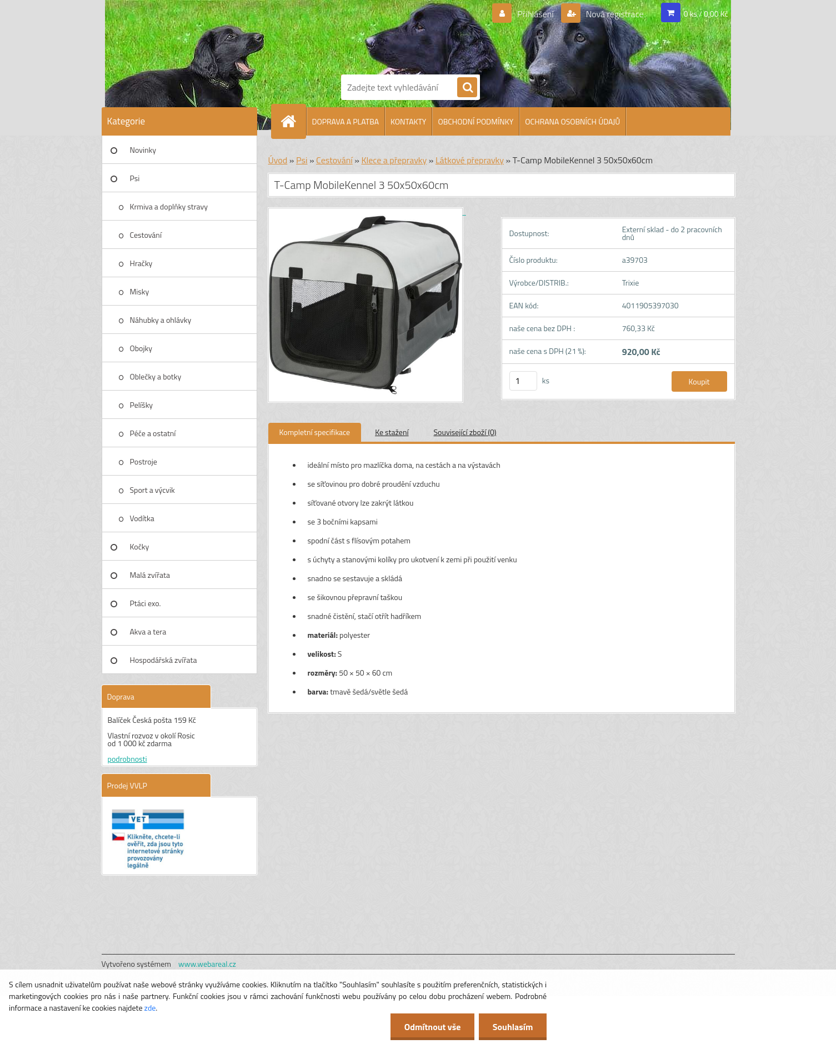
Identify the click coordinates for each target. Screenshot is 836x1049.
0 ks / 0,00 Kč (706, 13)
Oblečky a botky (156, 376)
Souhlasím (512, 1026)
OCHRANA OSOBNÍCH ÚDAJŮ (572, 121)
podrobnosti (127, 759)
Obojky (141, 348)
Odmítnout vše (432, 1026)
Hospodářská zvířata (163, 660)
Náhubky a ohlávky (161, 320)
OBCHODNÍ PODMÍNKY (475, 121)
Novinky (143, 150)
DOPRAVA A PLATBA (345, 121)
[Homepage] (293, 121)
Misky (139, 291)
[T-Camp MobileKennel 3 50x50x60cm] (367, 211)
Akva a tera (148, 631)
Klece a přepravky (394, 160)
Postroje (143, 461)
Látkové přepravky (469, 160)
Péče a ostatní (153, 433)
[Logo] (379, 35)
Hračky (141, 263)
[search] (467, 87)
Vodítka (142, 518)
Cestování (146, 235)
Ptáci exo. (145, 603)
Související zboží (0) (465, 432)
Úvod (278, 160)
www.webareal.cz (207, 964)
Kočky (139, 546)
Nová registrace (614, 14)
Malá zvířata (150, 575)
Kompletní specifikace (315, 432)
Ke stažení (391, 432)
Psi (135, 178)
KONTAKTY (408, 121)
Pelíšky (141, 405)
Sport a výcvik (152, 490)
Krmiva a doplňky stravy (169, 206)
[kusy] (523, 381)
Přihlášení (535, 14)
